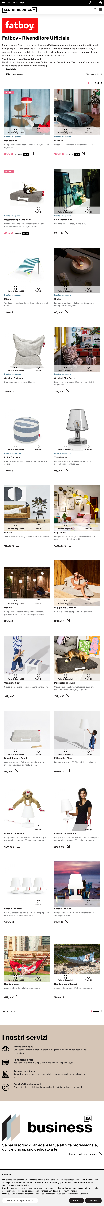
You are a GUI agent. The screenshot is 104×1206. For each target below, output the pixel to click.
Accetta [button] (93, 1200)
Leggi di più (11, 69)
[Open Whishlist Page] (95, 2)
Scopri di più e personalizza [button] (20, 1200)
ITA (3, 3)
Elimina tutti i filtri (94, 74)
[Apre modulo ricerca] (95, 10)
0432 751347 (19, 2)
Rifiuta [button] (76, 1200)
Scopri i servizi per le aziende (83, 1154)
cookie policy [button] (23, 1185)
